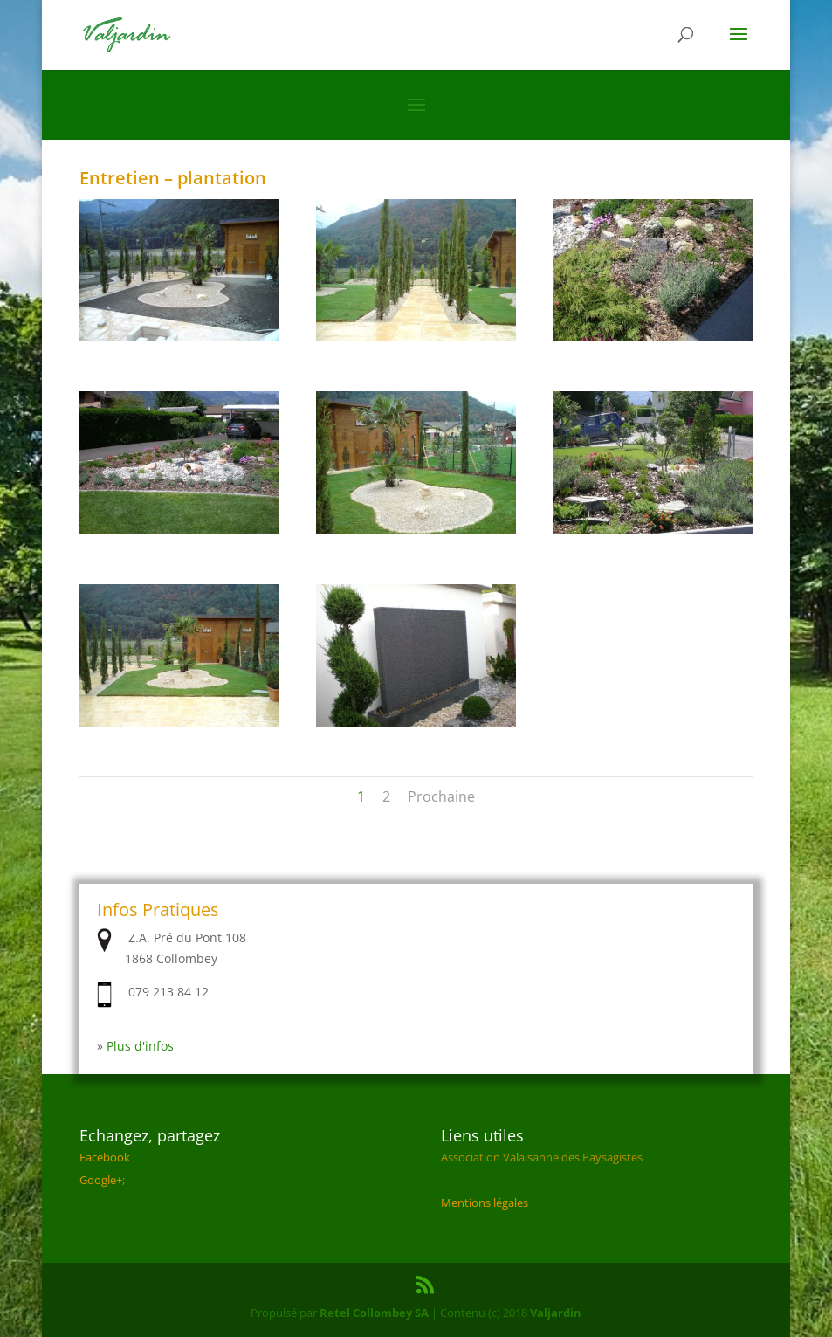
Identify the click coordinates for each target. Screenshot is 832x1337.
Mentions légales (484, 1202)
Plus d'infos (140, 1045)
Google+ (100, 1180)
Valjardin (555, 1312)
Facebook (104, 1157)
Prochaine (441, 796)
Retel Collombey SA (374, 1312)
